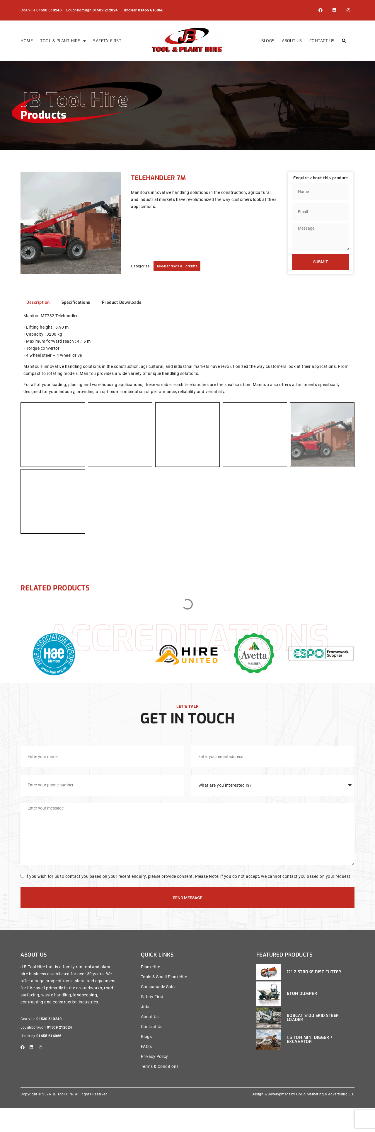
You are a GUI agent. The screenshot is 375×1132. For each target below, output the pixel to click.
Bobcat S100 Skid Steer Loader (313, 1040)
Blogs (268, 41)
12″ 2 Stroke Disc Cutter (314, 995)
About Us (292, 41)
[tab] (38, 302)
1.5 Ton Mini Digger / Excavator (310, 1062)
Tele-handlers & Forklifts (177, 266)
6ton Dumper (302, 1016)
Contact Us (322, 41)
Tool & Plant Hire (63, 41)
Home (27, 41)
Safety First (107, 41)
